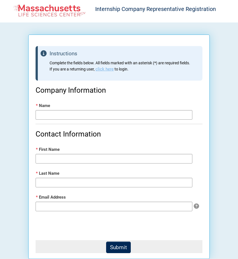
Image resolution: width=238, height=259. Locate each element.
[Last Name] (114, 182)
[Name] (114, 115)
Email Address (51, 197)
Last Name (47, 173)
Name (43, 105)
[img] (196, 206)
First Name (48, 149)
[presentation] (78, 226)
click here (104, 69)
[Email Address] (114, 206)
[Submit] (118, 247)
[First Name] (114, 158)
